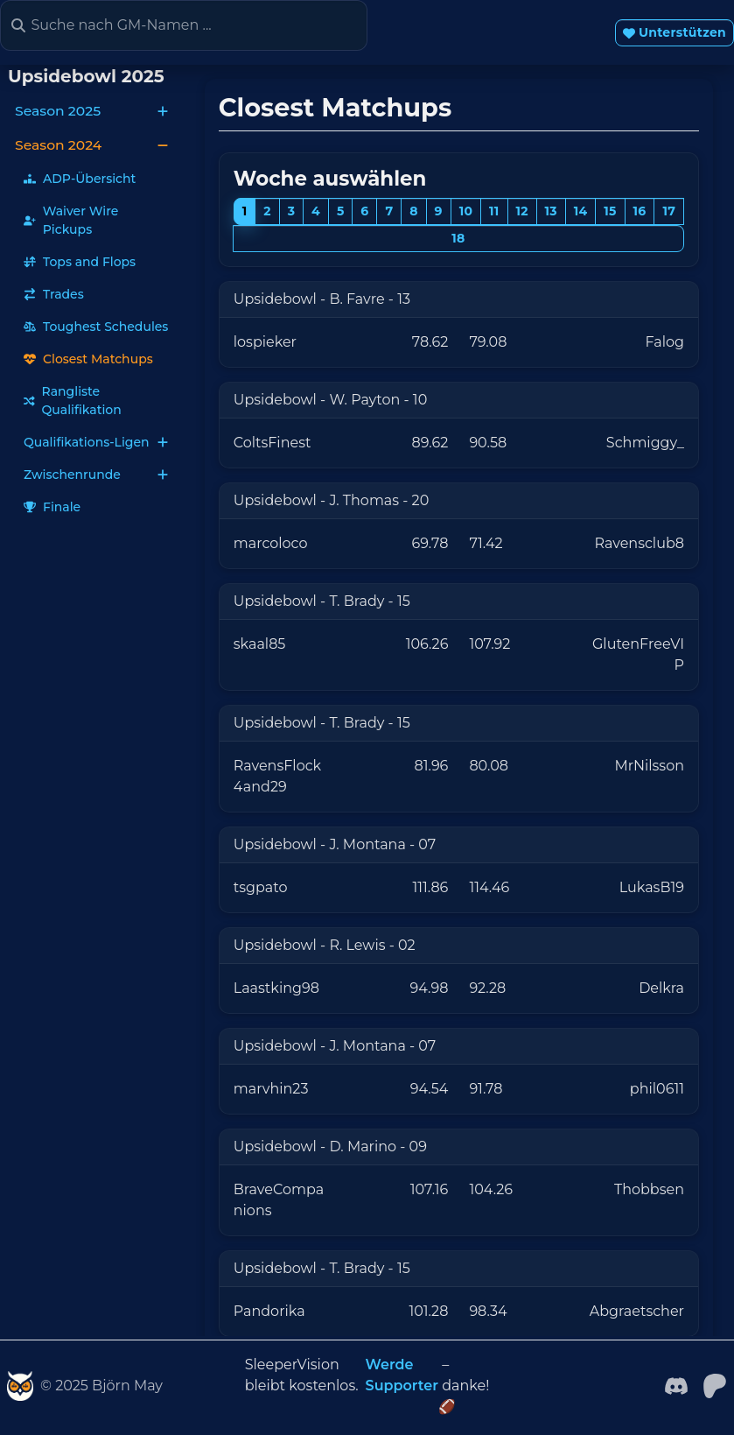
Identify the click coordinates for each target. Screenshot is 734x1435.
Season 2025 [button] (92, 110)
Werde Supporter (402, 1375)
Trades (54, 294)
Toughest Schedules (96, 326)
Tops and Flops (80, 262)
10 (466, 211)
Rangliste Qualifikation (73, 400)
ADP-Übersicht (80, 178)
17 (668, 211)
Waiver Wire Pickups (71, 220)
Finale (52, 507)
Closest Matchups (88, 359)
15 (610, 211)
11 (494, 211)
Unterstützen (674, 32)
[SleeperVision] (20, 1386)
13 (551, 211)
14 (581, 211)
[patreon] (715, 1384)
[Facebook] (676, 1384)
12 (521, 211)
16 (640, 211)
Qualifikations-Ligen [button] (96, 442)
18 (458, 238)
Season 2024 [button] (92, 145)
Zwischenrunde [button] (96, 474)
